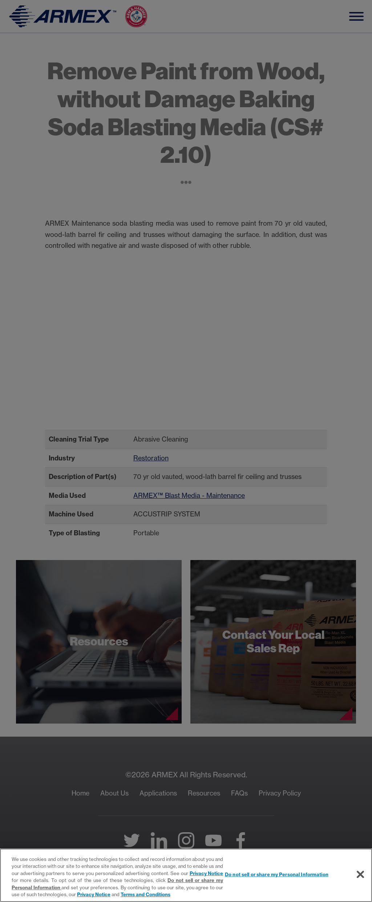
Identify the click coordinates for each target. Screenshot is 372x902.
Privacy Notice (206, 873)
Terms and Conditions (145, 894)
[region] (186, 875)
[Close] (360, 874)
